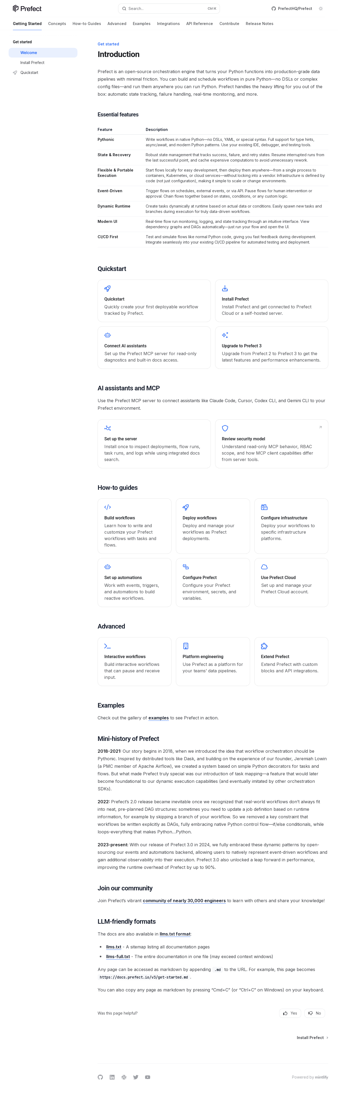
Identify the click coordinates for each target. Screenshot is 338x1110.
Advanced (117, 25)
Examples (142, 25)
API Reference (199, 25)
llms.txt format (175, 934)
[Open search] (168, 8)
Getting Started (27, 25)
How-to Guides (87, 25)
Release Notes (259, 25)
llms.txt (113, 947)
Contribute (229, 25)
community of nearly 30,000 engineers (184, 900)
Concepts (57, 25)
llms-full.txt (118, 956)
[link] (154, 301)
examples (158, 717)
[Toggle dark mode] (320, 8)
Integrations (168, 25)
